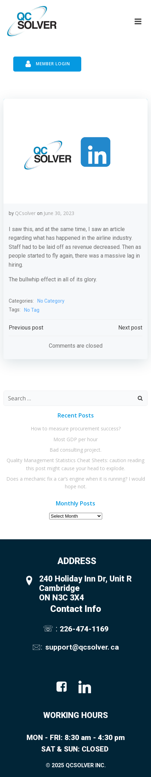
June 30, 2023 (59, 213)
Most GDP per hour (75, 439)
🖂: (38, 647)
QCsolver (25, 213)
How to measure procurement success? (76, 428)
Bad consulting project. (75, 449)
